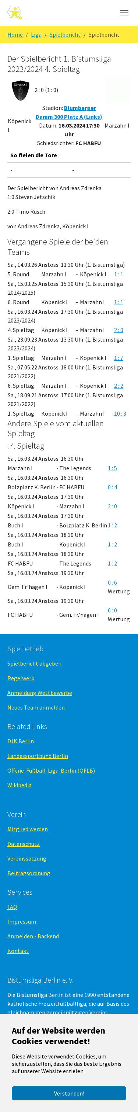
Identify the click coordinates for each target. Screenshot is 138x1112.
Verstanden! (69, 1093)
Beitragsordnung (28, 873)
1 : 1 (118, 274)
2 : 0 (118, 330)
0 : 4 (112, 487)
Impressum (21, 921)
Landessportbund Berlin (37, 755)
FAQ (12, 906)
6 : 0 (112, 610)
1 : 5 (112, 468)
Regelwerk (20, 678)
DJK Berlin (20, 741)
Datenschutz (23, 843)
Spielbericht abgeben (34, 663)
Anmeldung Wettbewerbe (39, 692)
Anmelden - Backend (33, 936)
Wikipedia (19, 785)
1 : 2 (112, 525)
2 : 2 (118, 385)
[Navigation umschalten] (124, 13)
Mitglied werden (27, 829)
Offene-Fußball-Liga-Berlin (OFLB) (51, 770)
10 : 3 (120, 413)
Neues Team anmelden (36, 707)
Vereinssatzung (26, 858)
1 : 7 (118, 357)
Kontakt (18, 950)
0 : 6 (112, 582)
